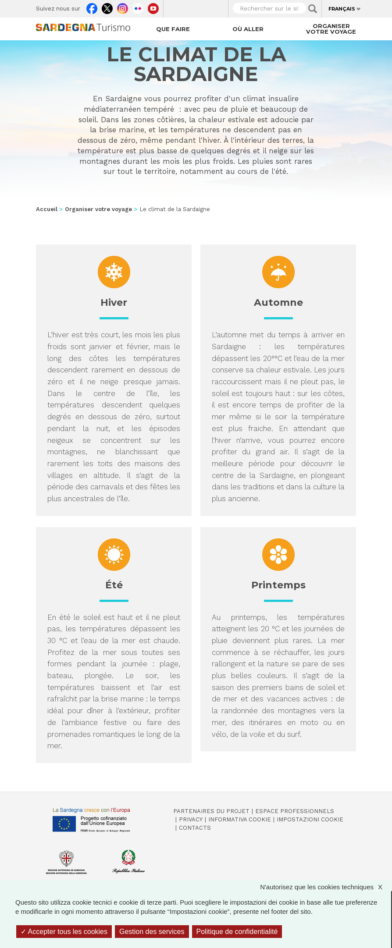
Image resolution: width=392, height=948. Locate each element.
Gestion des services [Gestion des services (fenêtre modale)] (152, 931)
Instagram (122, 7)
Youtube (153, 7)
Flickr (137, 7)
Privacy (191, 819)
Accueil (46, 209)
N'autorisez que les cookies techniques (325, 886)
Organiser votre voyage (331, 28)
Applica (312, 8)
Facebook (91, 7)
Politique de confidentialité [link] (237, 931)
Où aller (248, 28)
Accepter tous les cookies (64, 931)
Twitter (107, 7)
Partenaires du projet (211, 811)
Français (341, 9)
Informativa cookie (239, 819)
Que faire (173, 28)
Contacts (195, 827)
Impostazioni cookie (310, 819)
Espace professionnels (294, 811)
